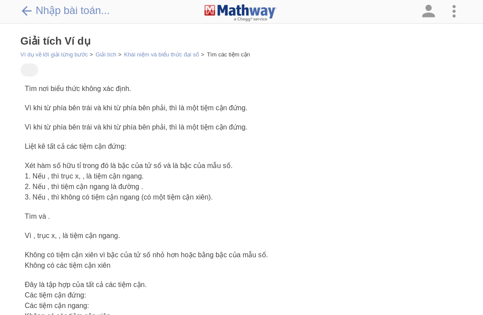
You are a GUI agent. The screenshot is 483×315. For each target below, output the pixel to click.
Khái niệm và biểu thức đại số (161, 54)
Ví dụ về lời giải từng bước (54, 54)
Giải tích (105, 54)
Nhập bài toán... (65, 10)
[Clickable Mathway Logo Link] (240, 13)
